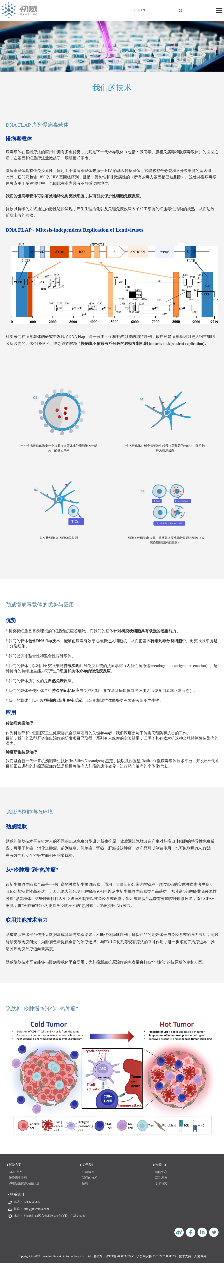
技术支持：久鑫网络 (192, 1259)
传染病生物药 (18, 1181)
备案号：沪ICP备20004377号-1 (114, 1259)
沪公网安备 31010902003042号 (156, 1259)
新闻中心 (161, 1175)
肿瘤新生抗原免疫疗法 (24, 1186)
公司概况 (88, 1175)
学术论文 (161, 1186)
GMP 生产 (15, 1175)
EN (143, 10)
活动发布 (161, 1181)
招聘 (85, 1186)
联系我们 (17, 1197)
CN (136, 10)
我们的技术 (89, 1181)
